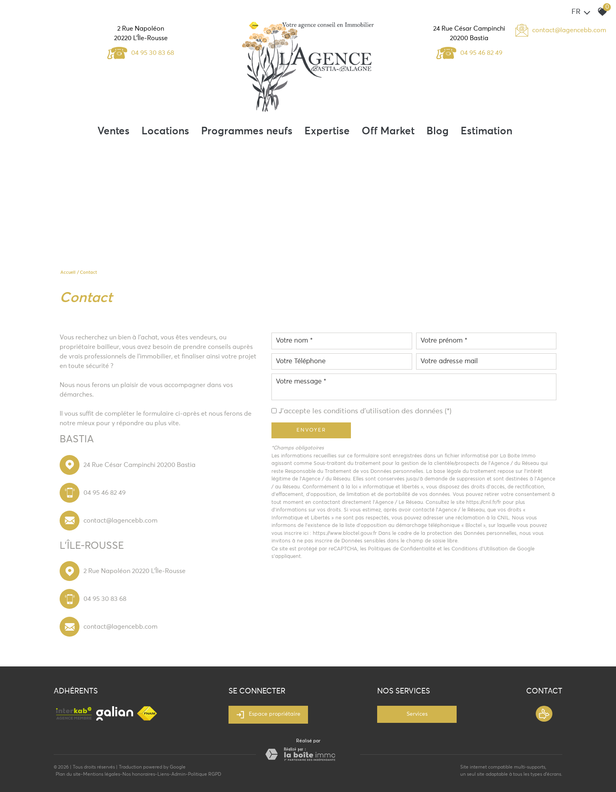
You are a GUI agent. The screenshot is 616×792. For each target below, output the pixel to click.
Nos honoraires (138, 774)
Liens (163, 774)
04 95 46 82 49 (469, 53)
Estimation (486, 131)
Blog (437, 131)
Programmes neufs (247, 131)
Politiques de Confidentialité (402, 549)
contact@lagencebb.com (569, 30)
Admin (178, 774)
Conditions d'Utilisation (479, 549)
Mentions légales (101, 774)
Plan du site (68, 774)
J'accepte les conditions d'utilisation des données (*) (365, 411)
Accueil (68, 272)
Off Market (388, 131)
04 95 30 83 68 (140, 53)
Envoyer (311, 430)
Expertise (327, 131)
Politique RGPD (204, 774)
